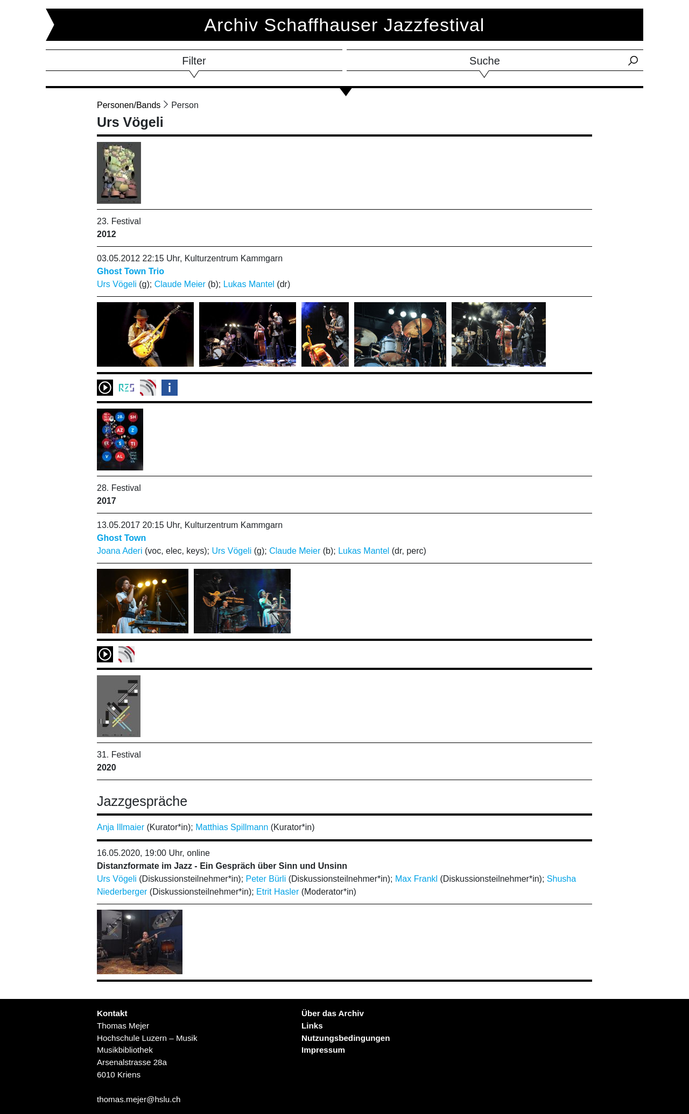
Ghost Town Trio (130, 271)
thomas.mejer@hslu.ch (139, 1099)
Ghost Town (121, 537)
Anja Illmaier (120, 827)
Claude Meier (180, 284)
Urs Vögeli (117, 284)
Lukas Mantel (249, 284)
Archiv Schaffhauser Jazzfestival (345, 25)
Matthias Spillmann (231, 827)
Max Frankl (416, 878)
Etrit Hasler (277, 891)
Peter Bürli (266, 878)
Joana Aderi (120, 550)
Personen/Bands (128, 105)
